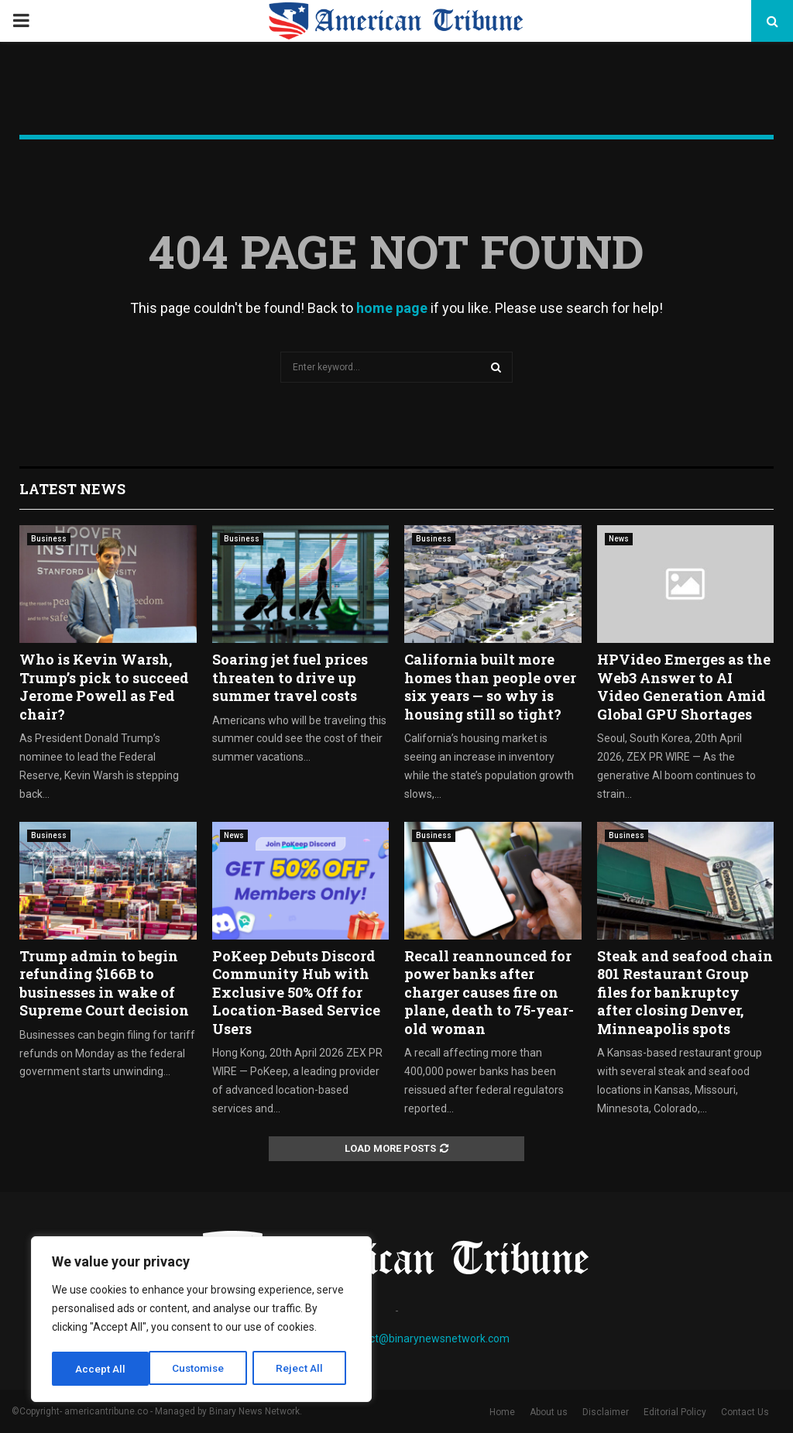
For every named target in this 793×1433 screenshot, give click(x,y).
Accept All (303, 1369)
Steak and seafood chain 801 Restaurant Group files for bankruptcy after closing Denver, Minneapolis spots (685, 992)
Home (502, 1412)
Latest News (72, 488)
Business (49, 538)
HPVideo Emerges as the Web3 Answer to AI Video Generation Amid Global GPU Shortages (684, 686)
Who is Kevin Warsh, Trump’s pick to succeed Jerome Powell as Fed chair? (104, 686)
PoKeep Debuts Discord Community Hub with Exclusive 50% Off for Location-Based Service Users (296, 992)
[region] (201, 1320)
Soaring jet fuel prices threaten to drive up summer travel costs (290, 677)
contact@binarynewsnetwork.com (426, 1338)
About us (549, 1412)
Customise (101, 1369)
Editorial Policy (675, 1412)
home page (391, 308)
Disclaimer (605, 1412)
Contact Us (745, 1412)
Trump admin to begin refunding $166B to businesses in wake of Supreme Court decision (104, 983)
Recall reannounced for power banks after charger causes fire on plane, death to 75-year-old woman (489, 992)
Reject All (204, 1369)
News (619, 538)
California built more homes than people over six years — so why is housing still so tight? (490, 686)
